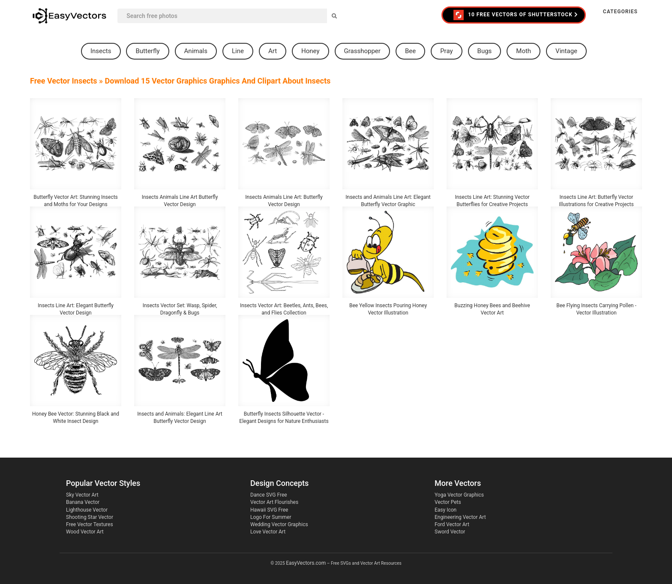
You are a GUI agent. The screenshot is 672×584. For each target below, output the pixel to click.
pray (446, 51)
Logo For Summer (270, 517)
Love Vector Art (267, 532)
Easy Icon (445, 510)
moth (523, 51)
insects (100, 51)
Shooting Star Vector (89, 517)
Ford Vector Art (452, 524)
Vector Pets (448, 502)
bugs (484, 51)
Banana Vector (82, 502)
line (238, 51)
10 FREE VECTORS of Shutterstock (515, 15)
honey (310, 51)
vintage (566, 51)
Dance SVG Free (268, 495)
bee (410, 51)
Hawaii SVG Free (269, 510)
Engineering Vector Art (460, 517)
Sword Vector (450, 532)
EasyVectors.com (306, 563)
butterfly (147, 51)
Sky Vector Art (82, 495)
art (272, 51)
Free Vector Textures (89, 524)
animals (195, 51)
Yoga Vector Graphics (459, 495)
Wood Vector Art (85, 532)
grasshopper (362, 51)
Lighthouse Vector (87, 510)
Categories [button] (620, 12)
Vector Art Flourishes (274, 502)
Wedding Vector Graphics (279, 524)
